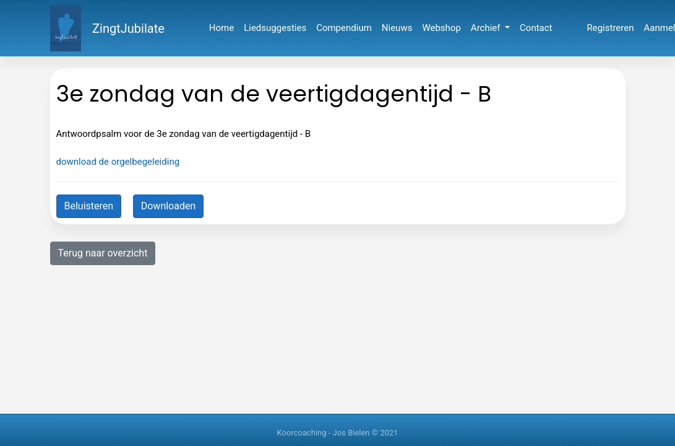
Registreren (610, 27)
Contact (536, 27)
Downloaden (168, 206)
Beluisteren (89, 206)
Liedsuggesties (275, 27)
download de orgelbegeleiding (118, 161)
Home (221, 27)
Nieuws (397, 27)
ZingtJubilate (128, 28)
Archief (486, 27)
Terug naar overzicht (103, 253)
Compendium (344, 27)
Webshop (441, 27)
